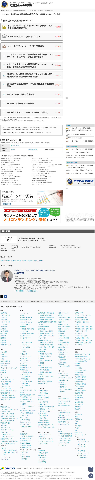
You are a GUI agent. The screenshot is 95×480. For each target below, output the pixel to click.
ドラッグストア (43, 453)
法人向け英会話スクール (45, 425)
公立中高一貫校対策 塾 (45, 361)
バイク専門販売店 (27, 381)
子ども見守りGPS (25, 426)
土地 (16, 409)
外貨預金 (3, 370)
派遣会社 (61, 340)
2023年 (13, 260)
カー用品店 (41, 460)
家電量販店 (41, 450)
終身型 (78, 377)
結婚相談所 (61, 417)
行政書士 (42, 409)
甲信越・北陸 (49, 333)
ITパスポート (49, 411)
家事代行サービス (25, 319)
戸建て (12, 409)
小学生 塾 (41, 365)
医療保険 (3, 338)
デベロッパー (6, 459)
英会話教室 (41, 395)
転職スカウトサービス (65, 326)
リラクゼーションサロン (45, 439)
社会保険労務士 (49, 406)
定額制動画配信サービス (27, 395)
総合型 (24, 404)
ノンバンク (10, 379)
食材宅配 (23, 326)
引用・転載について (57, 468)
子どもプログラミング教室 (46, 427)
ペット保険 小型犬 (80, 370)
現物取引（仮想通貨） (8, 395)
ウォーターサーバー (26, 313)
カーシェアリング (25, 356)
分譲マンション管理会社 (7, 416)
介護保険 (77, 400)
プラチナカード (83, 446)
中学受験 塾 (41, 351)
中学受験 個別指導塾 (44, 356)
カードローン (4, 377)
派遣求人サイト (63, 345)
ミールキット (24, 331)
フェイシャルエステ (64, 401)
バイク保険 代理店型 (81, 361)
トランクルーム (25, 345)
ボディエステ (62, 403)
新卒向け (62, 391)
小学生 (52, 376)
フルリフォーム (6, 434)
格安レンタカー (25, 361)
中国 (91, 329)
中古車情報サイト (25, 367)
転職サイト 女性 (63, 324)
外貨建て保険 (79, 397)
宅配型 (24, 351)
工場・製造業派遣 (63, 342)
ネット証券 (3, 352)
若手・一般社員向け (66, 389)
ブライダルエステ (63, 398)
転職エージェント (63, 329)
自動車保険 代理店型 (81, 356)
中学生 (47, 376)
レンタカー (23, 358)
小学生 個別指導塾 (43, 370)
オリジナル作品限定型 (28, 406)
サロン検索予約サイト (65, 405)
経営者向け (63, 384)
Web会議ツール (63, 380)
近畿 (12, 418)
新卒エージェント (63, 356)
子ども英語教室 (43, 390)
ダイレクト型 (6, 315)
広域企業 (79, 333)
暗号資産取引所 (5, 393)
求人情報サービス (63, 347)
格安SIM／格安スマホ (81, 319)
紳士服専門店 (42, 455)
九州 (16, 418)
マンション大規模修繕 (7, 420)
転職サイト (61, 322)
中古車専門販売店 (27, 372)
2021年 (24, 260)
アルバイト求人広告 (64, 366)
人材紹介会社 (62, 360)
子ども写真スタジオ (26, 397)
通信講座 (41, 400)
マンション (5, 409)
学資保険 (3, 342)
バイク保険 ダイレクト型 (82, 359)
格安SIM (78, 322)
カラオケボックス (63, 443)
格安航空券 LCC (25, 443)
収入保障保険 (80, 386)
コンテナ (24, 349)
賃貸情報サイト (5, 425)
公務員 (42, 411)
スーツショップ (43, 457)
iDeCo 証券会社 (5, 363)
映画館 (60, 431)
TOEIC (42, 406)
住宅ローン (3, 372)
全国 (69, 440)
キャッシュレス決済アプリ (8, 390)
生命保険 (3, 335)
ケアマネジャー (51, 409)
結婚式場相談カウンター (65, 419)
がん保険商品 (79, 388)
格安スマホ (86, 322)
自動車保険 (3, 313)
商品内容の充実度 (71, 163)
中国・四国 (15, 452)
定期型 (84, 377)
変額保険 (77, 406)
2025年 (2, 260)
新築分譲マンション (6, 439)
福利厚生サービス (25, 422)
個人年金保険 (79, 404)
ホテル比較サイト (25, 441)
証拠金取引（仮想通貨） (9, 397)
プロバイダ (78, 324)
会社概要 (19, 468)
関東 (70, 433)
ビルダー (4, 448)
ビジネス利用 (26, 456)
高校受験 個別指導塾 (44, 340)
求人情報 (66, 468)
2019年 (35, 260)
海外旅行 (31, 436)
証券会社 (4, 356)
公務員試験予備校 (43, 422)
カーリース (23, 363)
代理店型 (4, 317)
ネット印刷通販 (63, 375)
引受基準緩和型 (81, 379)
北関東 (10, 450)
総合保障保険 (79, 402)
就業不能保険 (79, 393)
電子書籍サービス (25, 399)
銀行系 (4, 379)
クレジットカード (5, 381)
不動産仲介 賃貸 (5, 423)
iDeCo (77, 423)
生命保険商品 (79, 381)
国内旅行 (24, 436)
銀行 (3, 359)
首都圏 (4, 418)
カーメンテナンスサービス (28, 390)
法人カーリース (63, 373)
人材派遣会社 (62, 363)
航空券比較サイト (25, 438)
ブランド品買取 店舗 (26, 413)
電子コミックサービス (27, 401)
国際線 (29, 445)
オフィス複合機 (25, 420)
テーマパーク (62, 445)
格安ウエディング (63, 415)
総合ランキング (15, 145)
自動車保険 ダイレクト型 (82, 354)
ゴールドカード (6, 388)
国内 (23, 452)
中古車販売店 (24, 370)
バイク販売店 (24, 379)
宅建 (41, 404)
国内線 (24, 445)
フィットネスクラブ (44, 434)
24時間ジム (41, 436)
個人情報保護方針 (38, 468)
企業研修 (61, 382)
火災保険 (3, 329)
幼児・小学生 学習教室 (45, 381)
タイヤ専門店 (42, 462)
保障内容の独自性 (32, 149)
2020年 (30, 260)
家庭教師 (41, 379)
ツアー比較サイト (25, 447)
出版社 (24, 408)
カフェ (22, 392)
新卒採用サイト (63, 353)
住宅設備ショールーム (7, 430)
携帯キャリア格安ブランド (83, 315)
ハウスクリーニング (26, 322)
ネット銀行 (3, 365)
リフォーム (3, 432)
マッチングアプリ (63, 424)
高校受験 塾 (41, 329)
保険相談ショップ (5, 345)
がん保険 (3, 340)
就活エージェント (63, 313)
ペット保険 (3, 333)
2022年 (19, 260)
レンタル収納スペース (28, 347)
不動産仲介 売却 (5, 407)
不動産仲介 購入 (5, 411)
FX (1, 375)
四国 (77, 331)
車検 (21, 388)
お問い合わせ (47, 468)
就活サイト (61, 315)
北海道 (42, 331)
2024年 (8, 260)
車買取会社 (23, 365)
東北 (5, 450)
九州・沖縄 (43, 338)
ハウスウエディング (64, 413)
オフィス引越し (25, 415)
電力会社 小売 (24, 424)
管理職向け (63, 387)
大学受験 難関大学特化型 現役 (47, 322)
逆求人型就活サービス (65, 317)
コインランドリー (25, 324)
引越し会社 (23, 354)
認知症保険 (78, 395)
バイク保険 (3, 319)
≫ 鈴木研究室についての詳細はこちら (26, 291)
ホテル (22, 454)
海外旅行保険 (4, 331)
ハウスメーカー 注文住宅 (7, 443)
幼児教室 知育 (42, 383)
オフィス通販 (24, 417)
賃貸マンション (5, 427)
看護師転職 (61, 331)
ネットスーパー (25, 335)
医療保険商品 (79, 375)
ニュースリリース (27, 468)
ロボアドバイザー (5, 400)
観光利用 (24, 459)
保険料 (13, 149)
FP (40, 402)
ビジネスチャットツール (65, 378)
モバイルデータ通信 (81, 317)
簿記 (45, 404)
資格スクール (42, 413)
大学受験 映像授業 (43, 326)
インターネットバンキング (8, 368)
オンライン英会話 (43, 397)
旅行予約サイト (25, 434)
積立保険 (77, 409)
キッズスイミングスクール (45, 441)
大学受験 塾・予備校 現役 (46, 313)
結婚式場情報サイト (64, 422)
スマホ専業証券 (5, 361)
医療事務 (45, 402)
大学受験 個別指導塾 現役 (46, 317)
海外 (27, 452)
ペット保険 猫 (79, 372)
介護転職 (61, 333)
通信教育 (41, 374)
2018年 (41, 260)
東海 (8, 418)
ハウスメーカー (6, 457)
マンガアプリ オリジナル (27, 411)
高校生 (42, 376)
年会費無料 (5, 384)
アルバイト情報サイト (65, 319)
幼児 (41, 393)
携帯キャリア (79, 313)
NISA (2, 354)
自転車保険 (3, 326)
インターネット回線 (81, 335)
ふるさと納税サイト (26, 342)
